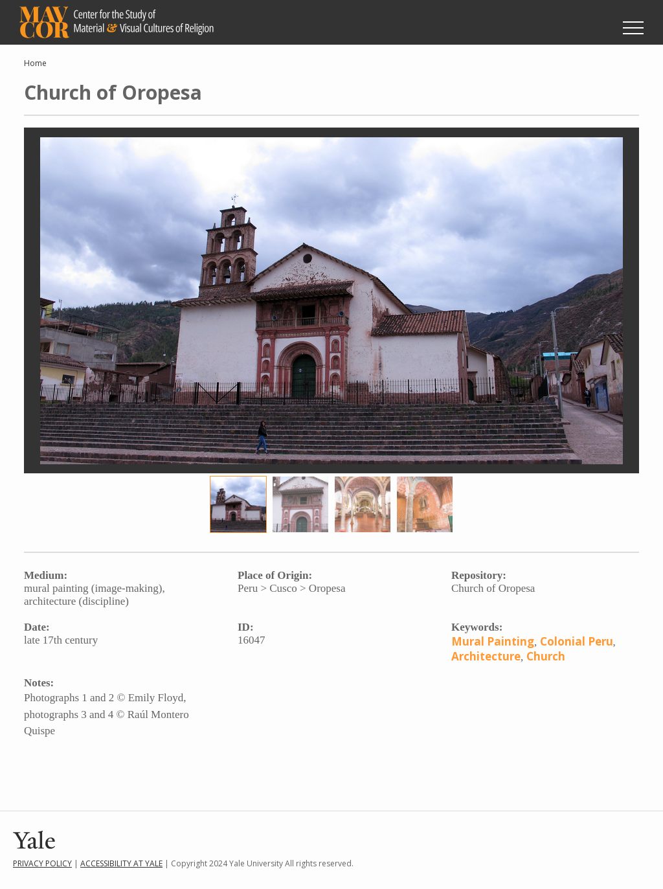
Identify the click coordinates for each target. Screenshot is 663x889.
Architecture (486, 656)
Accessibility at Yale (121, 863)
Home (35, 63)
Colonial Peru (576, 641)
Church (545, 656)
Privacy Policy (42, 863)
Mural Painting (492, 641)
